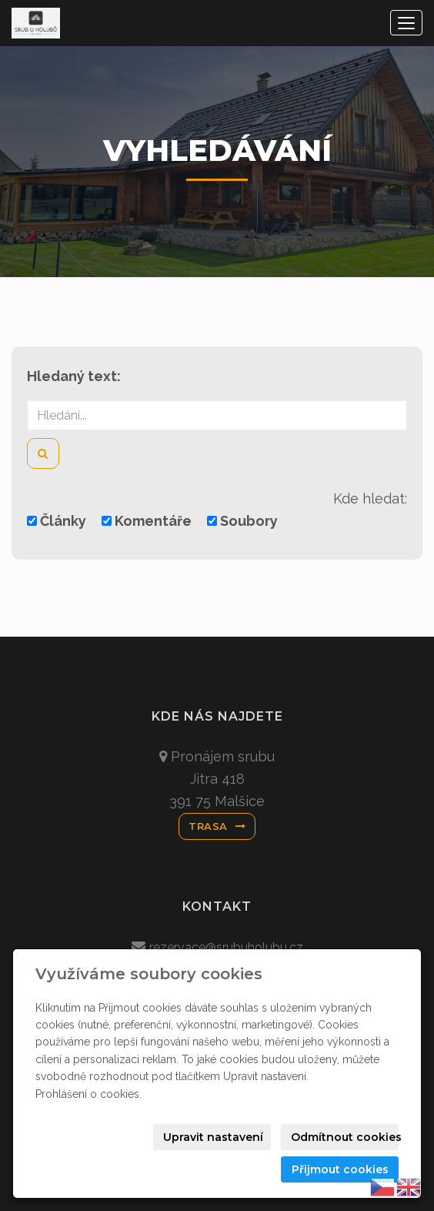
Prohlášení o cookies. (88, 1094)
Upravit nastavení (213, 1137)
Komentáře (147, 521)
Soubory (242, 521)
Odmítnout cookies (345, 1137)
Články (56, 521)
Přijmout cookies (340, 1169)
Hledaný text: (74, 376)
